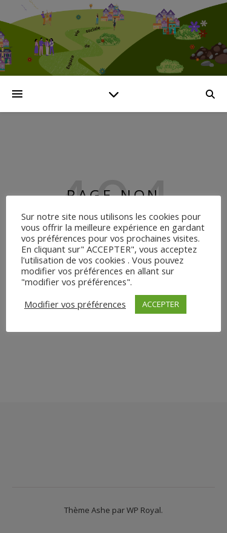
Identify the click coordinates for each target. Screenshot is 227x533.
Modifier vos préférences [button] (75, 304)
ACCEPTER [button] (160, 304)
